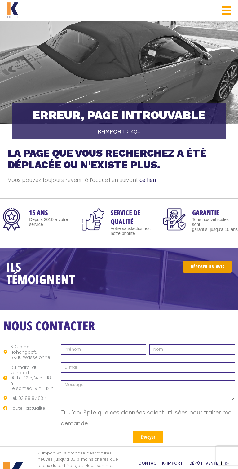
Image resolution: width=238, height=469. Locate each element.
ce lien (147, 180)
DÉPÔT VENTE (205, 463)
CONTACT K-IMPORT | (163, 463)
